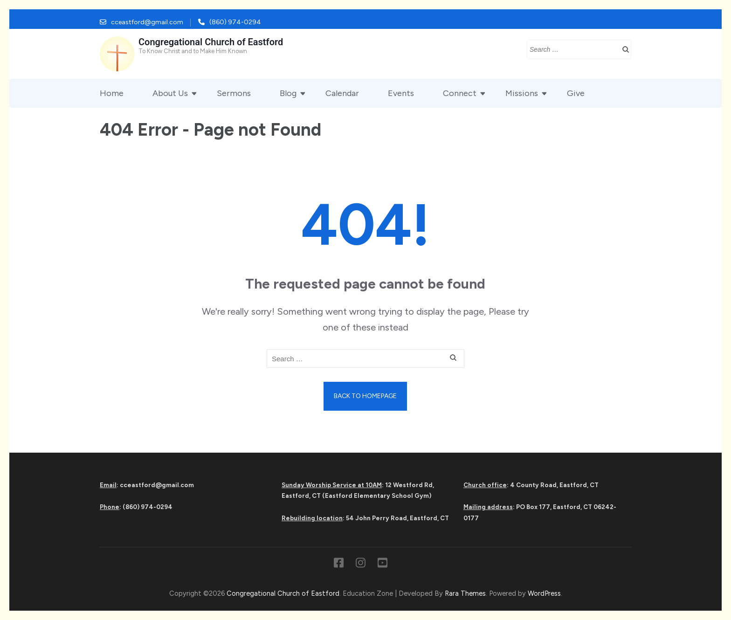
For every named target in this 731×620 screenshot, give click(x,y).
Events (401, 93)
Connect (459, 93)
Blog (288, 93)
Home (112, 93)
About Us (170, 93)
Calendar (342, 93)
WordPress (544, 593)
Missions (521, 93)
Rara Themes (465, 593)
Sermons (234, 93)
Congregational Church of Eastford (210, 42)
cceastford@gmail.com (147, 22)
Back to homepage (365, 396)
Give (576, 93)
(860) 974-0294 (235, 22)
